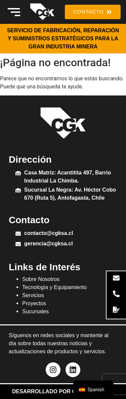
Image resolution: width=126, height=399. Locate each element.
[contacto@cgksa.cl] (18, 234)
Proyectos (34, 303)
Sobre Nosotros (40, 279)
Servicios (33, 295)
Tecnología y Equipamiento (54, 287)
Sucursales (35, 311)
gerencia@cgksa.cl (48, 243)
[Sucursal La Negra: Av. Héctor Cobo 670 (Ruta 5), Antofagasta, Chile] (18, 191)
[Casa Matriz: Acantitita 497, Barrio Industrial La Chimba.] (18, 173)
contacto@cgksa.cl (48, 233)
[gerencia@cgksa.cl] (18, 244)
